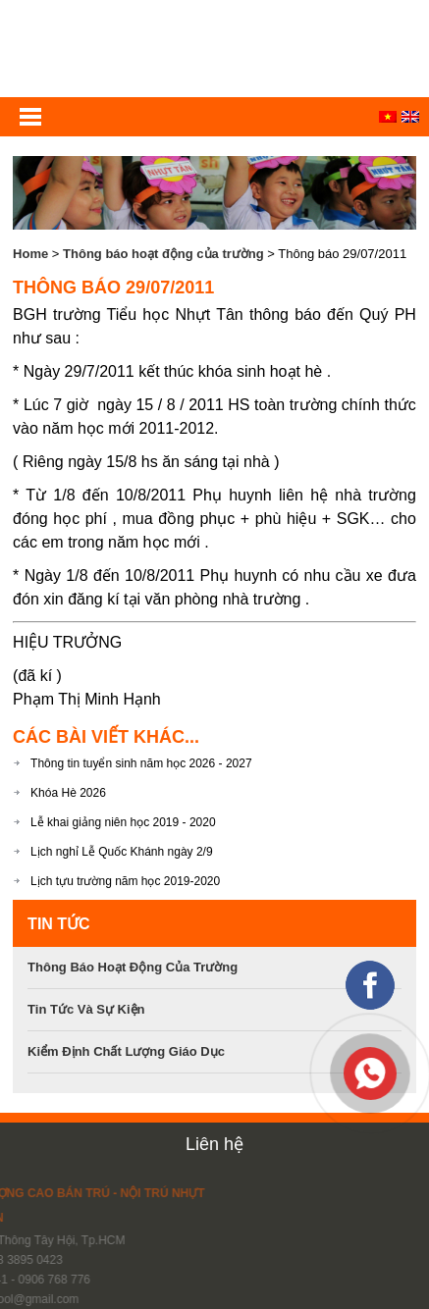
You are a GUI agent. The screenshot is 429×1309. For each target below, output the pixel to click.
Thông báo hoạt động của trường (163, 253)
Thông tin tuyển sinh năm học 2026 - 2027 (140, 763)
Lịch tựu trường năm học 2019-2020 (125, 881)
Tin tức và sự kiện (85, 1009)
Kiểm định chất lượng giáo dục (126, 1051)
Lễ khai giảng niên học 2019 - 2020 (122, 822)
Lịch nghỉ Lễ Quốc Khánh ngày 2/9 (121, 852)
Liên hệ (214, 1144)
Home (30, 253)
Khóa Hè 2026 (68, 793)
